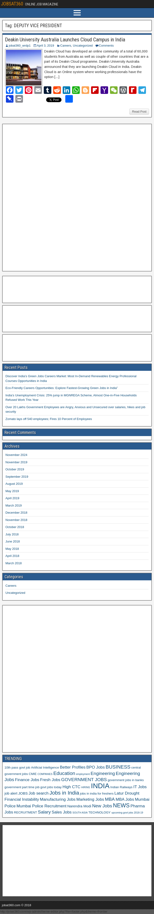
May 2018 (12, 549)
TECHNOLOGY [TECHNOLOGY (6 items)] (99, 812)
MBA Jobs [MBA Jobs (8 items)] (125, 799)
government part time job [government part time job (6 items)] (22, 787)
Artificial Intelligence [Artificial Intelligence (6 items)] (45, 767)
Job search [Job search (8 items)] (38, 793)
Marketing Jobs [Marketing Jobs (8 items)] (90, 799)
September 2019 (16, 476)
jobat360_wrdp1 (20, 45)
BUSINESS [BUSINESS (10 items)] (118, 767)
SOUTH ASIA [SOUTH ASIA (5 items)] (80, 812)
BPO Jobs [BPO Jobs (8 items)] (95, 767)
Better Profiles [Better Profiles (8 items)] (72, 767)
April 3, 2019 (45, 45)
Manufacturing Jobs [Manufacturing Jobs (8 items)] (58, 799)
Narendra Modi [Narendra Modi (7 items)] (79, 806)
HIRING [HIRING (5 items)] (85, 787)
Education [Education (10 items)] (64, 773)
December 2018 (16, 512)
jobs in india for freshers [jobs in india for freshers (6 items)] (97, 793)
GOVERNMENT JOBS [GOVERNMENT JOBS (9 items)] (84, 779)
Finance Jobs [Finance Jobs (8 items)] (27, 779)
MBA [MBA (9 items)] (110, 799)
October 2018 (14, 527)
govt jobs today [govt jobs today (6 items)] (51, 787)
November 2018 (16, 520)
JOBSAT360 (12, 4)
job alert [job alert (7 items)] (11, 793)
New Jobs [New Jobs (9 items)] (102, 805)
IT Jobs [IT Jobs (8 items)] (140, 786)
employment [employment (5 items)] (83, 774)
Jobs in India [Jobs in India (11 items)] (64, 793)
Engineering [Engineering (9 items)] (103, 773)
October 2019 (14, 469)
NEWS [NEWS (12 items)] (121, 805)
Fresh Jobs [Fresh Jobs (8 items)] (50, 779)
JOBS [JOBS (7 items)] (23, 793)
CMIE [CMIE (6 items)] (33, 774)
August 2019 (14, 483)
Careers (65, 45)
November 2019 (16, 462)
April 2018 (12, 556)
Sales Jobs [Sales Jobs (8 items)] (61, 812)
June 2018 (12, 541)
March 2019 (13, 505)
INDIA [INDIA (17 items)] (100, 786)
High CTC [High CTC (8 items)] (71, 786)
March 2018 (13, 563)
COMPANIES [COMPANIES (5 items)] (45, 774)
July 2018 (12, 534)
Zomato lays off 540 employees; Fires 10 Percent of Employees (48, 419)
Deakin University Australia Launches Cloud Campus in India (65, 40)
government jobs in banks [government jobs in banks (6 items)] (126, 780)
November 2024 (16, 455)
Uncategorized (83, 45)
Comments (106, 45)
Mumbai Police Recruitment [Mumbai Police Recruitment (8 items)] (41, 806)
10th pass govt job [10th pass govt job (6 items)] (17, 767)
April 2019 (12, 498)
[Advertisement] (39, 197)
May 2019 (12, 491)
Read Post (139, 111)
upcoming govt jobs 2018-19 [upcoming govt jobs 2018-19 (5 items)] (127, 812)
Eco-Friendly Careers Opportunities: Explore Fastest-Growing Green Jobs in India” (61, 388)
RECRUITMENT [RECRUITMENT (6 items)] (25, 812)
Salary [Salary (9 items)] (44, 811)
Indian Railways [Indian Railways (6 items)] (121, 787)
